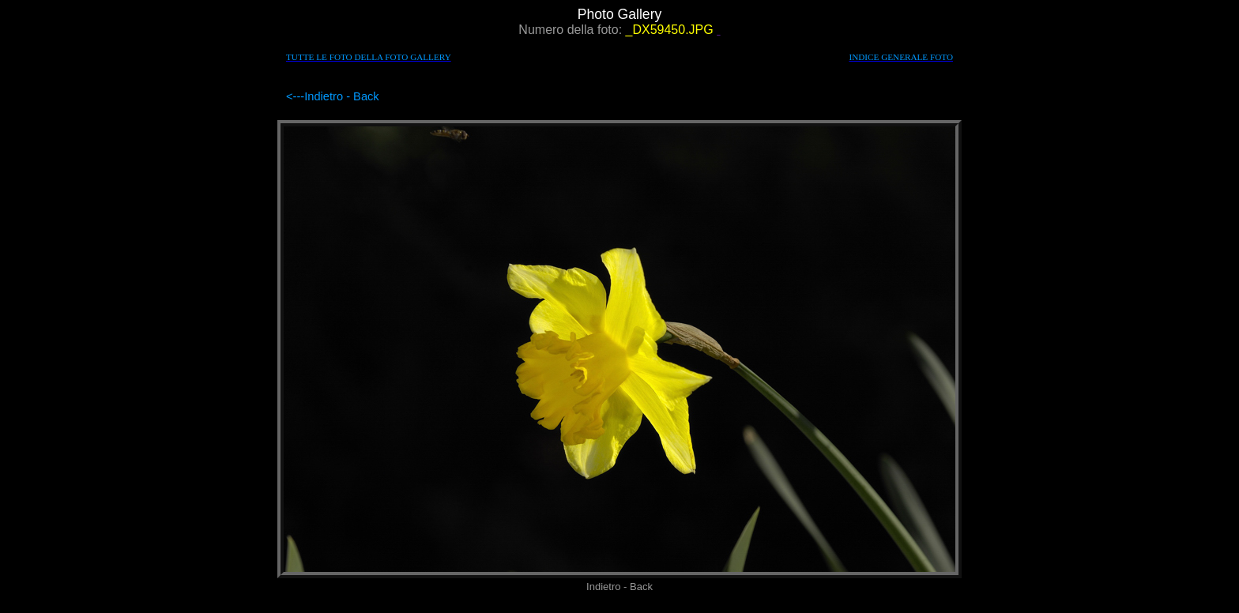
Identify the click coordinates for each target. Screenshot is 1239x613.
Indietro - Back (341, 96)
